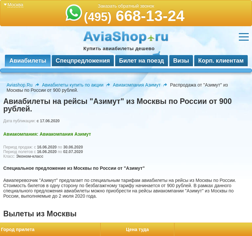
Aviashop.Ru (19, 85)
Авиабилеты (27, 60)
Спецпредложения (83, 60)
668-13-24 (134, 15)
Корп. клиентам (221, 60)
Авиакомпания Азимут (136, 85)
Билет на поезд (141, 60)
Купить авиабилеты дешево (119, 48)
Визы (181, 60)
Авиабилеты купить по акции (72, 85)
